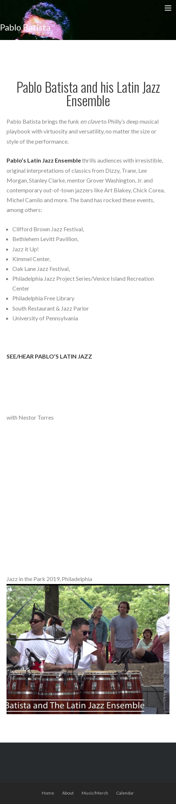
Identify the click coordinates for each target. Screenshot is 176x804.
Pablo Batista (25, 27)
